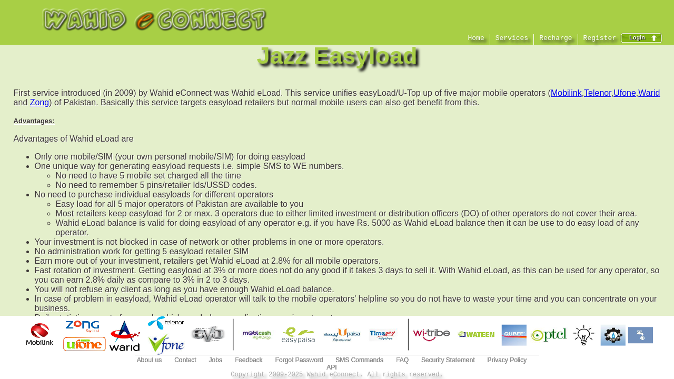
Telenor (597, 92)
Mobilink (566, 92)
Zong (39, 102)
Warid (649, 92)
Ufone (624, 92)
